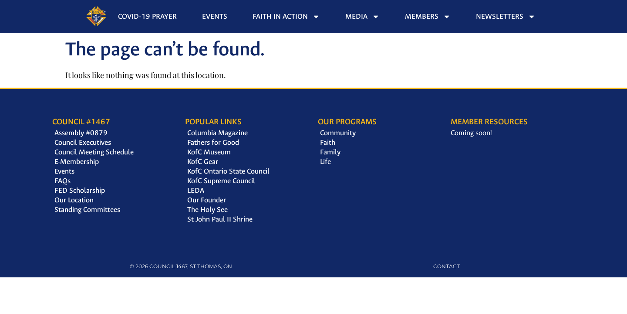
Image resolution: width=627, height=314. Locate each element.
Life (325, 161)
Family (330, 152)
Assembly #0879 (81, 132)
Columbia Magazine (217, 132)
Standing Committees (87, 209)
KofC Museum (209, 152)
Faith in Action (286, 16)
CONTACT (446, 266)
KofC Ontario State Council (228, 171)
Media (362, 16)
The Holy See (207, 209)
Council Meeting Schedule (94, 152)
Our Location (74, 200)
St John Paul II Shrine (220, 219)
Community (338, 132)
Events (214, 16)
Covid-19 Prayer (147, 16)
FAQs (62, 180)
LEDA (195, 190)
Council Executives (82, 142)
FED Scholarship (79, 190)
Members (428, 16)
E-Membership (76, 161)
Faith (327, 142)
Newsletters (506, 16)
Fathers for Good (213, 142)
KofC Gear (202, 161)
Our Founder (206, 200)
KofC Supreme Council (221, 180)
